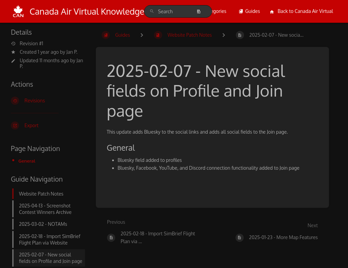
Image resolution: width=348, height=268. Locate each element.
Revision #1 (27, 43)
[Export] (47, 125)
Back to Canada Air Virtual (301, 11)
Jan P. (71, 52)
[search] (178, 11)
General (26, 161)
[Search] (152, 11)
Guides (249, 11)
